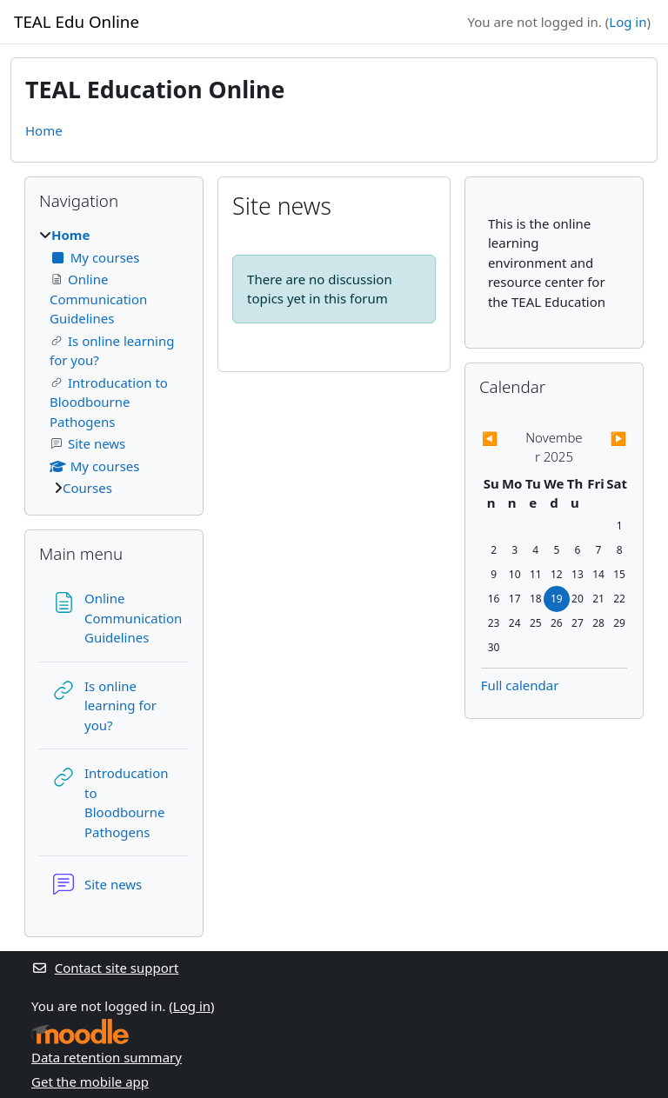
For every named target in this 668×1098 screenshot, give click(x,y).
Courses (87, 487)
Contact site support (104, 967)
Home (44, 130)
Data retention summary (106, 1057)
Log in (627, 21)
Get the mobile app (90, 1081)
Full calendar (520, 685)
